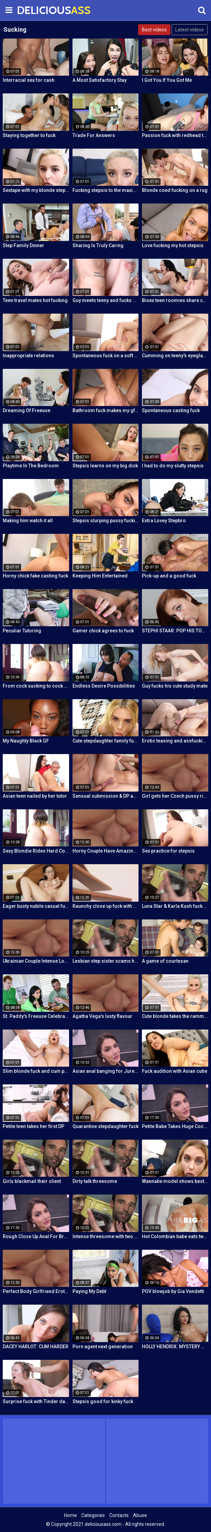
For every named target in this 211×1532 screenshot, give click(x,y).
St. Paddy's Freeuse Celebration (36, 1016)
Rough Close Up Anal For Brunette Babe (36, 1236)
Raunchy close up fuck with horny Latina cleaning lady (105, 906)
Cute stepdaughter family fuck (105, 741)
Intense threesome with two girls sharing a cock (105, 1236)
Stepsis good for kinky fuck (102, 1401)
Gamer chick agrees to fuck (103, 630)
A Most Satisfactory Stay (99, 80)
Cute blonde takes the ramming (175, 1016)
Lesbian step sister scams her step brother (105, 961)
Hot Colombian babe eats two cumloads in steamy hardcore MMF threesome (175, 1236)
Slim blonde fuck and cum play (36, 1071)
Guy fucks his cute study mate (175, 686)
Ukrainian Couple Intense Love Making (36, 961)
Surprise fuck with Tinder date (36, 1401)
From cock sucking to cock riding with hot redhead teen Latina (36, 686)
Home (70, 1515)
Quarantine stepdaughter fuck (105, 1126)
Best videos (154, 29)
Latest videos (189, 29)
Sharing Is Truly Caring (98, 245)
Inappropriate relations (28, 355)
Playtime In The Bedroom (31, 465)
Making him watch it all (28, 520)
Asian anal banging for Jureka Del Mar (105, 1071)
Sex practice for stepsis (168, 851)
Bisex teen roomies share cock (175, 300)
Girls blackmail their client (32, 1181)
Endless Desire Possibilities (103, 686)
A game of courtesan (165, 961)
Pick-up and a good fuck (169, 576)
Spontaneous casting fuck (171, 410)
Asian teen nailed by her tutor (35, 796)
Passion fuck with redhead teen (175, 135)
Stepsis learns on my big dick (105, 465)
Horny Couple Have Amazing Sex (105, 851)
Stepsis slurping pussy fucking (105, 520)
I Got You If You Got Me (167, 80)
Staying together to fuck (29, 135)
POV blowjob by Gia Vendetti (173, 1291)
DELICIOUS (34, 10)
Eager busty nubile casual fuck (36, 906)
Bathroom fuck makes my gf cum (105, 410)
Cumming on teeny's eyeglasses (175, 355)
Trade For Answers (93, 135)
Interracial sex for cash (28, 80)
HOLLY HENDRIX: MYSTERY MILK (175, 1346)
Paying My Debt (89, 1291)
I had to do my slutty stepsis (173, 465)
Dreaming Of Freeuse (26, 410)
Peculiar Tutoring (22, 630)
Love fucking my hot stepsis (173, 245)
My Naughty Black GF (26, 741)
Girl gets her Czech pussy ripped (175, 796)
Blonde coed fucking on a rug (175, 190)
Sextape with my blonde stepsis (36, 190)
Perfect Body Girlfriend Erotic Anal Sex (36, 1291)
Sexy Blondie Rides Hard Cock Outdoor (36, 851)
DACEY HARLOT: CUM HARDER (35, 1346)
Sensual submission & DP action (105, 796)
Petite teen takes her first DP (33, 1126)
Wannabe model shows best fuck (175, 1181)
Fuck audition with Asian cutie (174, 1071)
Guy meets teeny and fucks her (105, 300)
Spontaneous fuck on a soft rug (105, 355)
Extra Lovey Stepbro (164, 520)
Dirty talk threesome (94, 1181)
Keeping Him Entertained (100, 576)
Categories (93, 1515)
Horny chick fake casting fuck (35, 576)
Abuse (140, 1515)
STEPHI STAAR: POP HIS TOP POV (175, 630)
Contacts (119, 1515)
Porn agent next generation (102, 1346)
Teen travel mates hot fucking (35, 300)
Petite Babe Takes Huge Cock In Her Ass (175, 1126)
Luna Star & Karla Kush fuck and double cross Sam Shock (175, 906)
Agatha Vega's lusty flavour (102, 1016)
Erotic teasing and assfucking (175, 741)
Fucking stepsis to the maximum (105, 190)
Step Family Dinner (23, 245)
